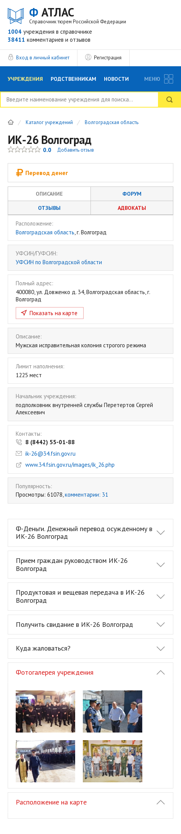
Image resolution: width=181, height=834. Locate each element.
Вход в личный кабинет (42, 57)
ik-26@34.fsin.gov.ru (50, 453)
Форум (132, 193)
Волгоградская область (111, 123)
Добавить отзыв (75, 150)
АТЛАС (77, 15)
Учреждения (25, 78)
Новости (116, 78)
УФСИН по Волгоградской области (59, 262)
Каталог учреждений (49, 123)
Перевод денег (42, 172)
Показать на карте (53, 313)
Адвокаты (132, 207)
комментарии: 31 (86, 494)
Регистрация (108, 57)
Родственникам (73, 78)
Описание (49, 193)
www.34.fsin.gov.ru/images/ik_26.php (70, 464)
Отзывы (49, 207)
